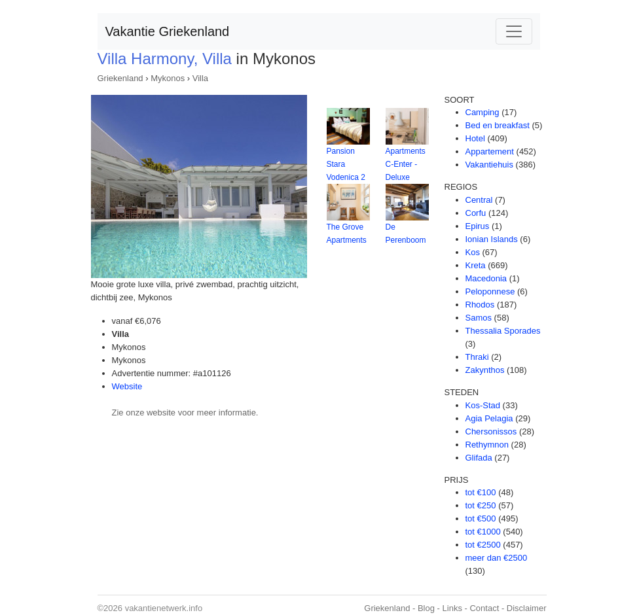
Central (479, 200)
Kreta (475, 265)
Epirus (477, 226)
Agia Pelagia (489, 418)
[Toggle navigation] (514, 31)
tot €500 (480, 518)
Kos (472, 252)
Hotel (475, 138)
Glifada (478, 458)
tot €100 (480, 492)
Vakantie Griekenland (167, 31)
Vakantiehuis (489, 164)
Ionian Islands (491, 239)
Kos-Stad (482, 405)
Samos (478, 318)
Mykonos (168, 78)
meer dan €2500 (496, 558)
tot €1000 (483, 531)
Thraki (477, 357)
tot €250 (480, 505)
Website (127, 386)
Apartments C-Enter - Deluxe (406, 164)
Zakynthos (485, 370)
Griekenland (120, 78)
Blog (426, 608)
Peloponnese (490, 291)
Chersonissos (491, 431)
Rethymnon (487, 444)
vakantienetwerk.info (164, 608)
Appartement (489, 151)
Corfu (475, 213)
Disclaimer (527, 608)
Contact (484, 608)
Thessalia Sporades (503, 331)
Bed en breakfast (497, 125)
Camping (482, 112)
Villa (200, 78)
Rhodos (480, 304)
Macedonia (486, 278)
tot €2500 (483, 545)
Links (452, 608)
